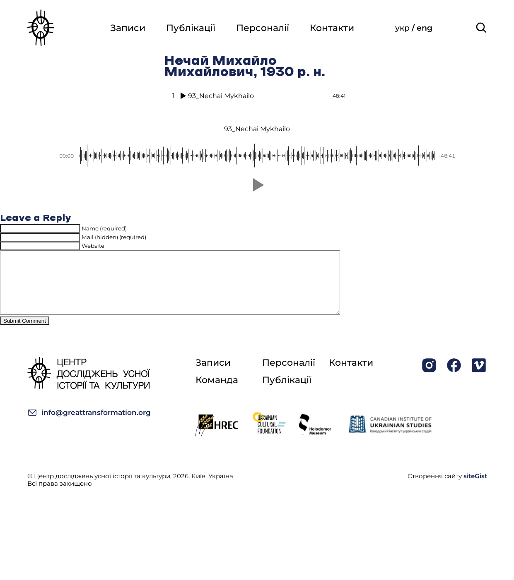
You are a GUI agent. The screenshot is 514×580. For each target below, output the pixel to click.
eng (424, 28)
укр (403, 28)
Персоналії (262, 28)
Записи (127, 28)
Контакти (332, 28)
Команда (216, 392)
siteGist (475, 488)
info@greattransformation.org (89, 425)
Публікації (190, 28)
